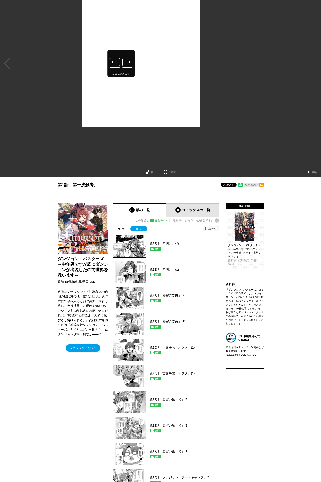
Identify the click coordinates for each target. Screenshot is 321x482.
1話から (212, 228)
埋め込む (253, 185)
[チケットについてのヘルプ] (217, 220)
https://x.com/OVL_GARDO (241, 354)
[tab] (139, 210)
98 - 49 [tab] (120, 228)
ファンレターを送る (83, 348)
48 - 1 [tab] (138, 228)
